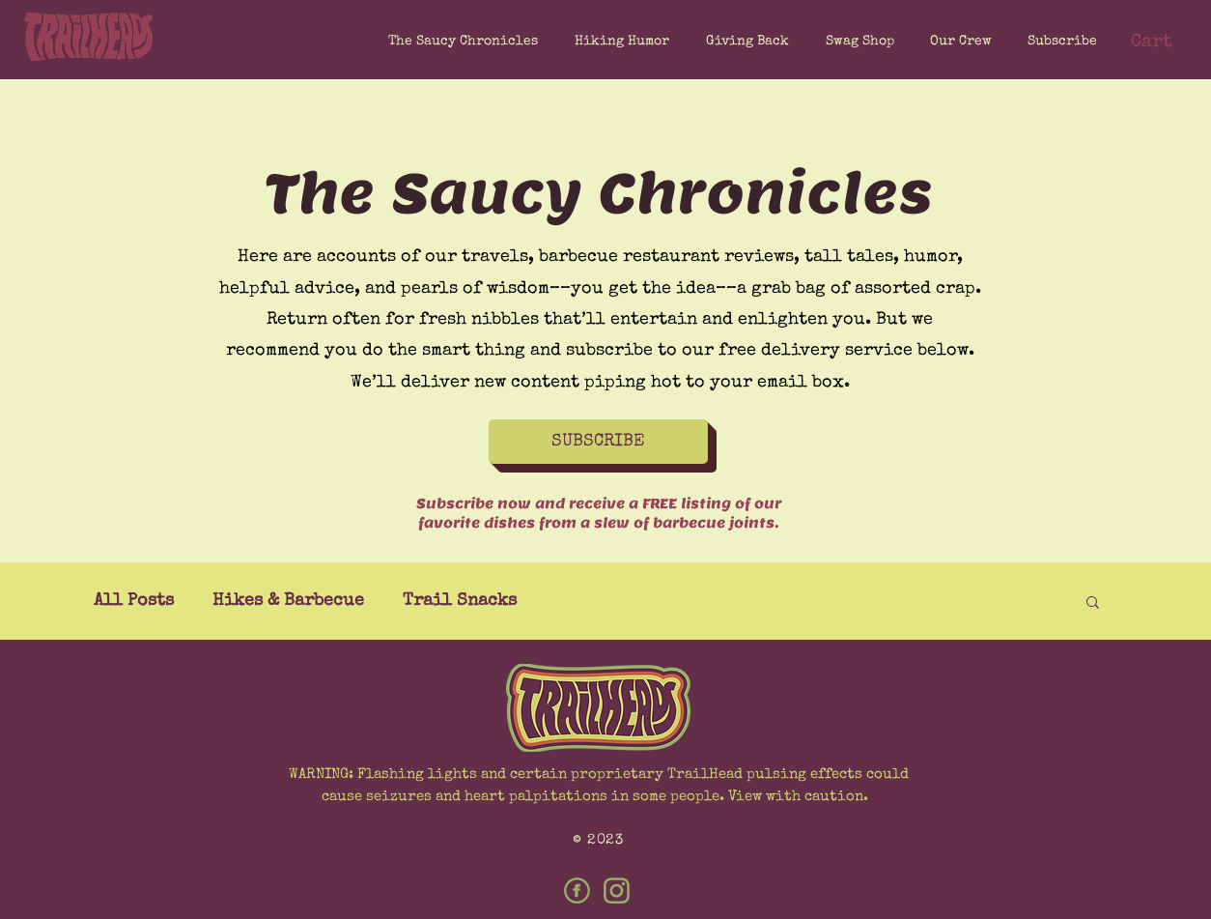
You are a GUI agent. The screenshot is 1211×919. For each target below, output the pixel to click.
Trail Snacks (460, 601)
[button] (1059, 41)
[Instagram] (617, 890)
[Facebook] (577, 890)
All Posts (134, 601)
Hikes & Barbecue (288, 601)
